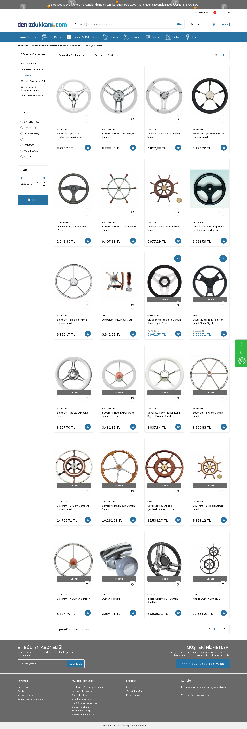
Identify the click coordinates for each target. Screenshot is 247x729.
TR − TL (221, 12)
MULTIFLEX (29, 150)
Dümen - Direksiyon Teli (32, 81)
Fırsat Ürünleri (133, 695)
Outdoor (172, 37)
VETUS (27, 145)
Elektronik (110, 37)
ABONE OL (75, 663)
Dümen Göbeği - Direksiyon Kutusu (29, 88)
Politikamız (23, 691)
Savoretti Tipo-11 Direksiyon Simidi (119, 228)
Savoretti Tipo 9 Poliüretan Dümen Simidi (209, 135)
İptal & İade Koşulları (83, 691)
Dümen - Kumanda (70, 45)
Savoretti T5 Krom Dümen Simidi (208, 414)
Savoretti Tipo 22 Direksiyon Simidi (73, 414)
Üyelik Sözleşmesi (81, 698)
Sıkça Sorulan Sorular (83, 714)
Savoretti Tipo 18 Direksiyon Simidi (164, 135)
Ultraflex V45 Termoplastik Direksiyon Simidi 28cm (208, 228)
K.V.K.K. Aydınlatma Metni (85, 702)
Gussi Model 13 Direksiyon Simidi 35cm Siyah (208, 321)
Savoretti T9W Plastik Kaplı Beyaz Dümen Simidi (163, 414)
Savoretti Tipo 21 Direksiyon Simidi (118, 135)
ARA (173, 24)
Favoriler (201, 12)
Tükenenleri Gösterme (105, 55)
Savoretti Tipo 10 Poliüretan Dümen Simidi (118, 414)
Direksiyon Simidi (29, 75)
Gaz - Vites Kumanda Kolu (31, 97)
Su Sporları (131, 37)
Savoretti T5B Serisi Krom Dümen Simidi (72, 321)
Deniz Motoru (51, 37)
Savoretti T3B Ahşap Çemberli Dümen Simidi (160, 507)
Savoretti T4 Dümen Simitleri (73, 598)
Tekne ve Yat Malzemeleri (81, 37)
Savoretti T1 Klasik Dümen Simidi (208, 507)
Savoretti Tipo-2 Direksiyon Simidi (163, 228)
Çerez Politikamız (81, 706)
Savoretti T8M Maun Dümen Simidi (118, 507)
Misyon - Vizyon (26, 695)
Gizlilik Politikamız (81, 695)
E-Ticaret (112, 725)
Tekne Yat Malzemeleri (44, 45)
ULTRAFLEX (29, 133)
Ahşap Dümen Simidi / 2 (206, 598)
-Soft (104, 725)
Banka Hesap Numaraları (31, 698)
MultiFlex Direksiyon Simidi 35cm (72, 228)
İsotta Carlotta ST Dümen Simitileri (162, 600)
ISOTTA (28, 127)
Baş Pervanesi (28, 63)
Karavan (153, 37)
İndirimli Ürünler (134, 687)
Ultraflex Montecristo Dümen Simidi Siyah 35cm (164, 321)
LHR (25, 139)
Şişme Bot (28, 37)
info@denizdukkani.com (198, 694)
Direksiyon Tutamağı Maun (117, 319)
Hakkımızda (24, 687)
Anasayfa (23, 45)
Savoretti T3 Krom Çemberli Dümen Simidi (73, 507)
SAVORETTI (30, 121)
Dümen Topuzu (111, 598)
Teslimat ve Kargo (81, 710)
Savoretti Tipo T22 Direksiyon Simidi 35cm (70, 135)
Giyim (191, 37)
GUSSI (27, 156)
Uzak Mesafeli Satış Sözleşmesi (89, 687)
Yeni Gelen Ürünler (136, 691)
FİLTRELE (32, 200)
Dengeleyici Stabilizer (32, 69)
